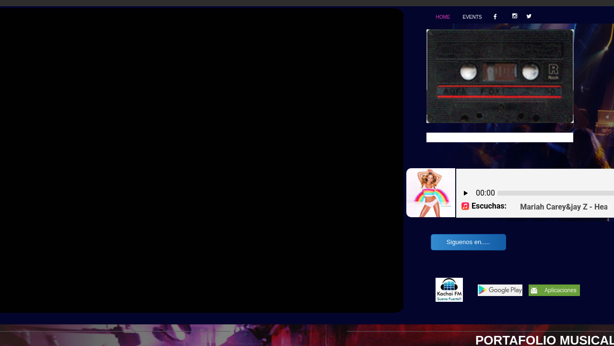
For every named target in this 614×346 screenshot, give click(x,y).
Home (443, 17)
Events (472, 17)
